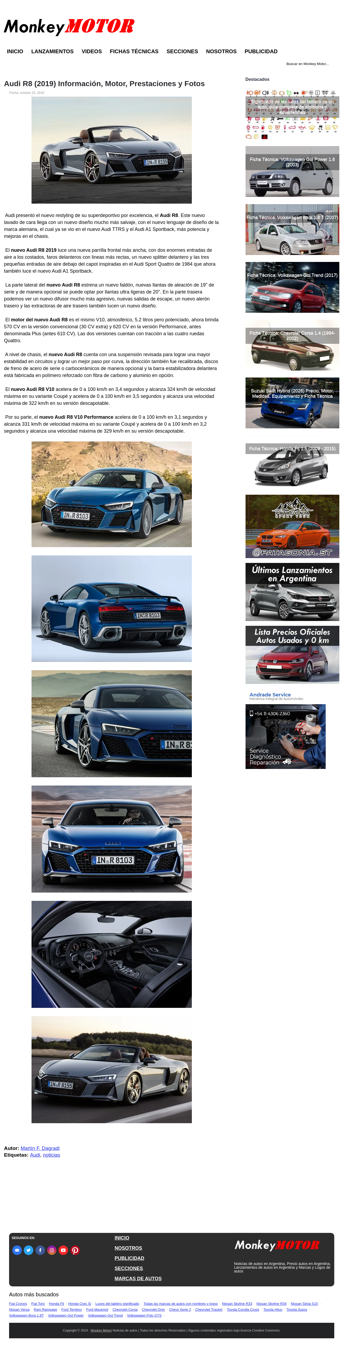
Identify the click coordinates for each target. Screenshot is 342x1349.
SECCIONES (129, 1268)
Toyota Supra (297, 1310)
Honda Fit (56, 1304)
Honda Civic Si (79, 1304)
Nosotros (221, 51)
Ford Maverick (97, 1310)
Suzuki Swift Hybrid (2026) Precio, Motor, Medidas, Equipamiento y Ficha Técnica (292, 393)
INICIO (122, 1238)
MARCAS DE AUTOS (138, 1278)
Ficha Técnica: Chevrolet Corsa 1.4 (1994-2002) (292, 335)
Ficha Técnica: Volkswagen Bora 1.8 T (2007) (292, 217)
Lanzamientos (52, 51)
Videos (92, 51)
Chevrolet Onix (153, 1310)
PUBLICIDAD (129, 1258)
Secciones (182, 51)
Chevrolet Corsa (125, 1310)
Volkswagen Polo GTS (144, 1315)
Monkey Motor (101, 1330)
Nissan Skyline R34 (271, 1304)
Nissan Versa (19, 1310)
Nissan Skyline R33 (237, 1304)
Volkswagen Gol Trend (105, 1315)
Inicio (15, 51)
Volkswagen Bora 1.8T (26, 1315)
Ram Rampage (45, 1310)
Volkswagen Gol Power (66, 1315)
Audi (35, 1155)
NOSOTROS (128, 1248)
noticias (51, 1155)
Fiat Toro (38, 1304)
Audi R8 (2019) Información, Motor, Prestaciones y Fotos (104, 84)
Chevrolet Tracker (209, 1310)
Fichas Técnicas (134, 51)
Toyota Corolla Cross (243, 1310)
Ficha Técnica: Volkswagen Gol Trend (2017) (292, 275)
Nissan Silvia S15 (304, 1304)
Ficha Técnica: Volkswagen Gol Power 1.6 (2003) (292, 162)
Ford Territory (71, 1310)
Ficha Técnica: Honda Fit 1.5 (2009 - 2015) (292, 448)
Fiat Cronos (18, 1304)
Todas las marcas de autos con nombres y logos (180, 1304)
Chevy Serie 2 (180, 1310)
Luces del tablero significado (117, 1304)
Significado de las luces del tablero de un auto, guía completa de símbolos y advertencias (292, 107)
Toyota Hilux (272, 1310)
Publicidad (261, 51)
